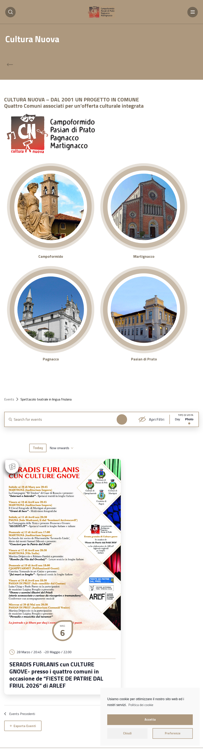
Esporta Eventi (23, 712)
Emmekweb (65, 744)
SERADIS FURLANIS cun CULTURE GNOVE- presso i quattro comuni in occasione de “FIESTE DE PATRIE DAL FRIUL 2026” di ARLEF (49, 658)
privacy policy (14, 744)
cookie (29, 744)
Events (9, 399)
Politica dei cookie (140, 704)
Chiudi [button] (127, 733)
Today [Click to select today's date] (38, 462)
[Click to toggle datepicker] (61, 462)
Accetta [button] (150, 719)
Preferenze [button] (172, 733)
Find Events (119, 419)
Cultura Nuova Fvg (31, 739)
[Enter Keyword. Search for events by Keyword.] (65, 419)
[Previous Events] (9, 462)
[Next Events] (21, 462)
